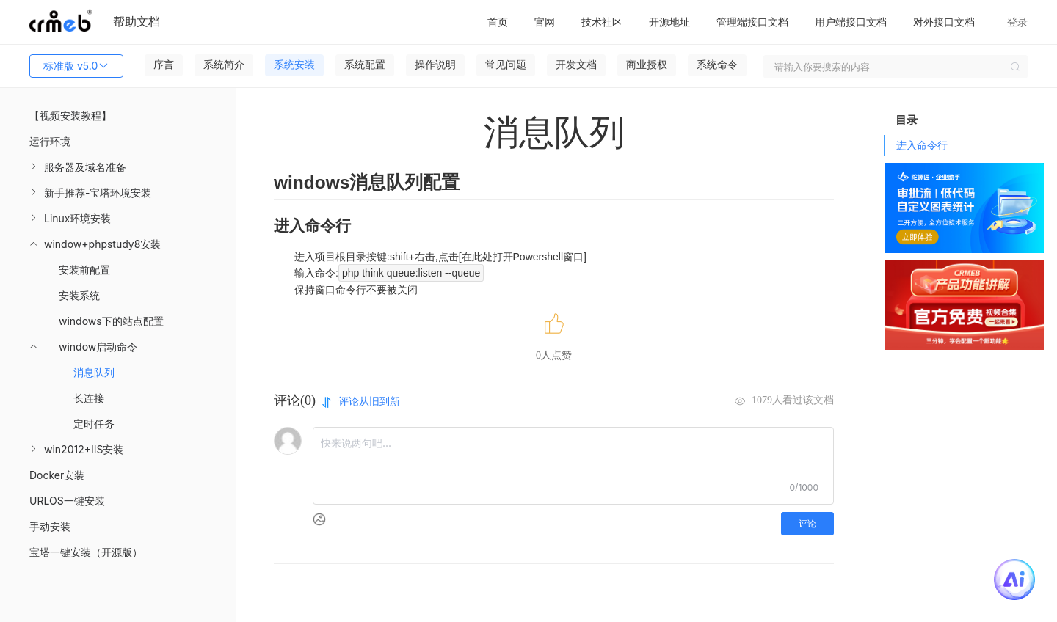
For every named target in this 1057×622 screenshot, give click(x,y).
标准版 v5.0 (76, 66)
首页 (497, 21)
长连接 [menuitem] (88, 398)
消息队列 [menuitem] (94, 372)
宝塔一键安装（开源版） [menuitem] (85, 552)
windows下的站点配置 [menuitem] (111, 321)
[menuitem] (118, 167)
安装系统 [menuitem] (79, 295)
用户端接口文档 (851, 21)
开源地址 (669, 21)
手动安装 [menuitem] (49, 526)
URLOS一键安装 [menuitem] (67, 500)
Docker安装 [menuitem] (56, 475)
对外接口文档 (944, 21)
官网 (544, 21)
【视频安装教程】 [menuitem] (70, 115)
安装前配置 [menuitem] (84, 269)
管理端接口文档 (752, 21)
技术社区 (601, 21)
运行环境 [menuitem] (49, 141)
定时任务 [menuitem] (94, 423)
